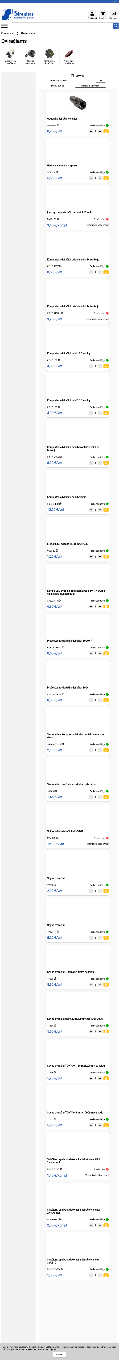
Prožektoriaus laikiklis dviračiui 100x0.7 (69, 640)
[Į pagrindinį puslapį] (17, 15)
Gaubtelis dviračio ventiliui (62, 118)
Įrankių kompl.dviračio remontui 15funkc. (70, 212)
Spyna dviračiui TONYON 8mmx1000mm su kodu (75, 1112)
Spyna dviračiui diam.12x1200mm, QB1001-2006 (75, 1018)
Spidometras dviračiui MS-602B (65, 831)
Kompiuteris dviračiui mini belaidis (66, 497)
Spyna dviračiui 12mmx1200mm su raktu (70, 972)
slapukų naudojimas (47, 1349)
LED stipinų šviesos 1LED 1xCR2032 (67, 544)
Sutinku (59, 1354)
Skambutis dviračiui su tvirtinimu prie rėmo (71, 784)
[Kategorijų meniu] (4, 25)
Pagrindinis (7, 33)
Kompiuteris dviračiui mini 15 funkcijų (68, 400)
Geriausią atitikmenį (90, 86)
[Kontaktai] (113, 13)
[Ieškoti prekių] (116, 26)
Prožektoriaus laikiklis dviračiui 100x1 (68, 687)
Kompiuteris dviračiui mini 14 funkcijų (68, 353)
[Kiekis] (95, 131)
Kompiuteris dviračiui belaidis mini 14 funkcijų (73, 259)
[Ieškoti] (62, 26)
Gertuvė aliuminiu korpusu (62, 165)
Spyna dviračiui (56, 878)
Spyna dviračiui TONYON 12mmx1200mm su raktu (76, 1065)
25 (101, 80)
